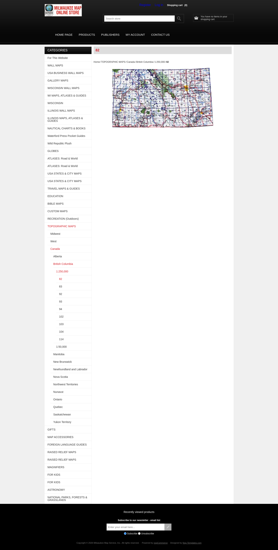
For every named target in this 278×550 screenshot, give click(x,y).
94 (60, 304)
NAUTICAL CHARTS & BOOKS (66, 123)
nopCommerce (161, 538)
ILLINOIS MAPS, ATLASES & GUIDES (65, 115)
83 (60, 282)
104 (61, 327)
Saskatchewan (62, 410)
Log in (159, 5)
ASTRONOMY (56, 485)
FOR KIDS (53, 470)
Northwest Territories (65, 379)
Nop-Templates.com (192, 538)
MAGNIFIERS (55, 462)
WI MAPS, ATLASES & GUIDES (66, 91)
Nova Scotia (60, 372)
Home (97, 57)
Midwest (55, 229)
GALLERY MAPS (57, 76)
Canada (131, 57)
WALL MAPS (55, 61)
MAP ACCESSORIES (60, 432)
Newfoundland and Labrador (70, 364)
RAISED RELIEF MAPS (61, 447)
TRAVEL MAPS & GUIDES (63, 184)
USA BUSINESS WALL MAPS (65, 68)
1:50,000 (61, 342)
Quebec (58, 402)
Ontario (57, 395)
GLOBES (53, 146)
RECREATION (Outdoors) (63, 214)
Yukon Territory (62, 417)
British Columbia (144, 57)
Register (148, 5)
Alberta (57, 251)
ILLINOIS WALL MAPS (61, 106)
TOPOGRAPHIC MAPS (113, 57)
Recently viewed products (139, 507)
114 (61, 334)
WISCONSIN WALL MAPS (63, 83)
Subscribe (132, 529)
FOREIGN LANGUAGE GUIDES (67, 440)
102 (61, 312)
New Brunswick (62, 357)
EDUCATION (55, 191)
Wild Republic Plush (59, 139)
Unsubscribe (147, 529)
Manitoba (58, 349)
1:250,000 (159, 57)
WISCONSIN (55, 98)
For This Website (57, 53)
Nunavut (58, 387)
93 (60, 297)
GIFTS (51, 425)
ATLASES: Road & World (62, 154)
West (53, 236)
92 (60, 289)
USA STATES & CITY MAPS (64, 169)
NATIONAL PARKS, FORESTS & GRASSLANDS (67, 494)
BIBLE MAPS (55, 199)
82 (60, 274)
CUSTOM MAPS (57, 206)
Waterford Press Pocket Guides (66, 131)
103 (61, 319)
